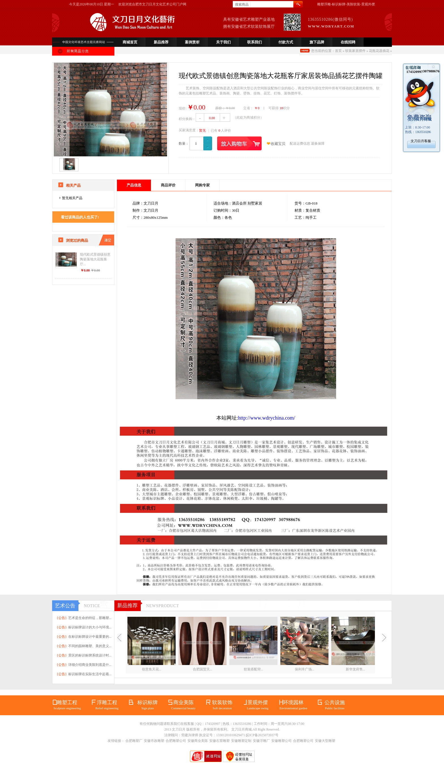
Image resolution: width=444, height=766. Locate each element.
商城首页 (130, 42)
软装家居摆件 (355, 51)
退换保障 (318, 144)
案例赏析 (192, 42)
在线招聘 (348, 42)
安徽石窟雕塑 (219, 741)
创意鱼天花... (151, 669)
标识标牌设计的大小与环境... (90, 627)
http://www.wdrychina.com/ (266, 418)
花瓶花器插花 (379, 51)
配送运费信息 (300, 144)
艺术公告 (65, 606)
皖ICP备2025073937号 (262, 735)
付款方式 (285, 42)
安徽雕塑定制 (241, 741)
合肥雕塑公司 (176, 741)
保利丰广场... (304, 669)
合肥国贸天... (202, 669)
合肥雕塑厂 (133, 741)
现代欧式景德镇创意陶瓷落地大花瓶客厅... (95, 259)
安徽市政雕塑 (154, 741)
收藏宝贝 (278, 144)
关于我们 (223, 42)
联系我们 (254, 42)
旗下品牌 (316, 42)
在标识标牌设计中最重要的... (90, 637)
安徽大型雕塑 (325, 741)
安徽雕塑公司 (281, 741)
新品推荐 (161, 42)
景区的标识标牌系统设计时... (90, 655)
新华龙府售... (355, 669)
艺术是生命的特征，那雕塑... (90, 618)
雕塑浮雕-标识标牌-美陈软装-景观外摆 (346, 4)
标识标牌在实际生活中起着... (90, 674)
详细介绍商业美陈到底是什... (90, 665)
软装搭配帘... (253, 669)
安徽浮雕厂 (261, 741)
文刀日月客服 (421, 141)
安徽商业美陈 (197, 741)
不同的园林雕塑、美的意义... (90, 646)
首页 (338, 51)
